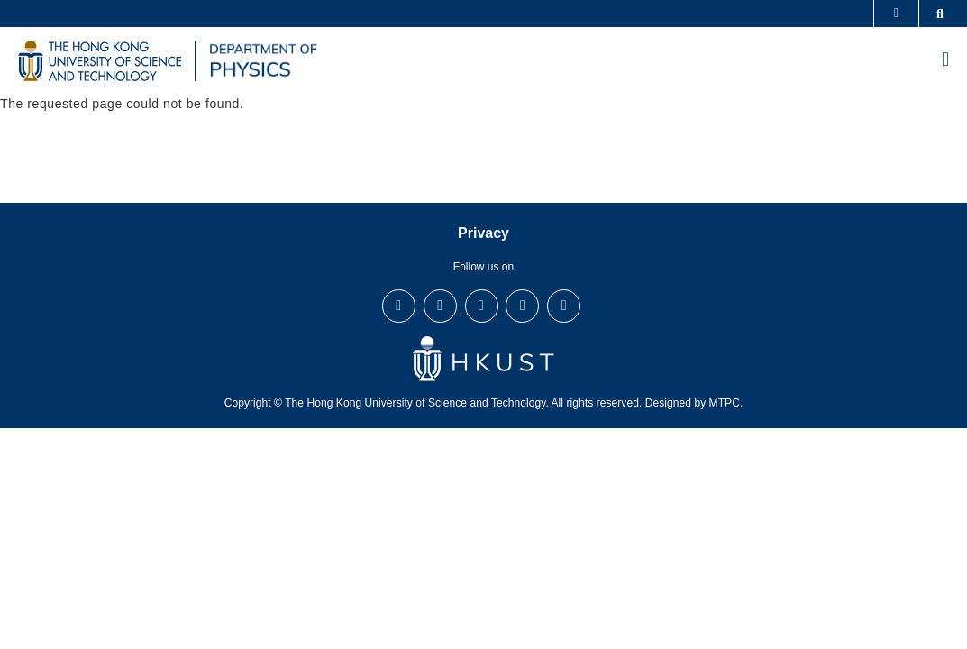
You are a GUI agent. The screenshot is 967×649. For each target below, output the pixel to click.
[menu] (945, 61)
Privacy (483, 233)
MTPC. (726, 403)
